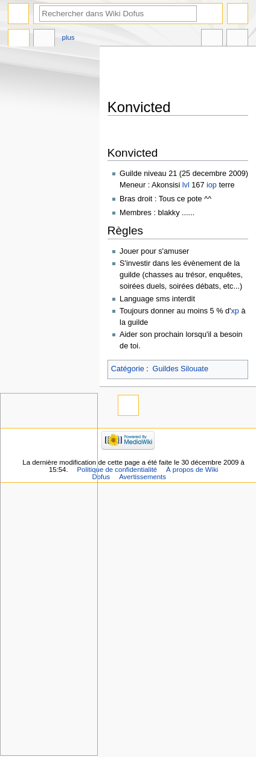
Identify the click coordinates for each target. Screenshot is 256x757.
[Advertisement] (181, 73)
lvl (186, 185)
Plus (68, 37)
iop (211, 185)
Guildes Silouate (180, 369)
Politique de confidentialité (117, 469)
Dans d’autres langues (212, 39)
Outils (237, 39)
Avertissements (142, 476)
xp (234, 311)
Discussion (44, 39)
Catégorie (127, 369)
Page (18, 39)
